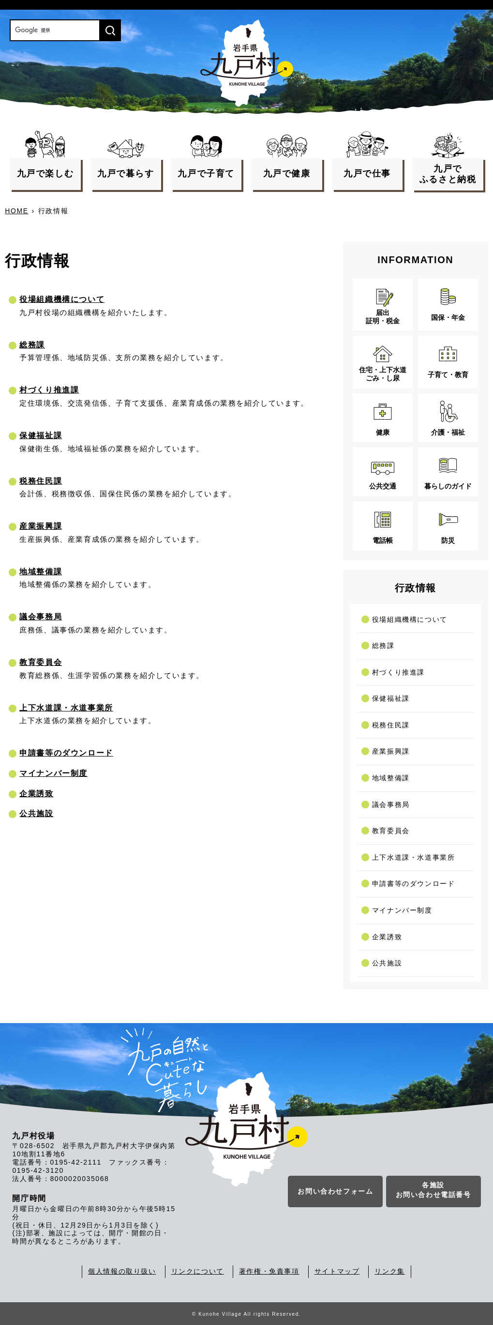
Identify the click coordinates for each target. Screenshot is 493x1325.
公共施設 (36, 813)
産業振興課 (40, 526)
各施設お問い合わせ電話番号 (433, 1190)
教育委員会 (40, 662)
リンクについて (197, 1271)
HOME (16, 211)
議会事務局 (40, 617)
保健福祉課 (40, 435)
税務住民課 (40, 481)
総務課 (32, 345)
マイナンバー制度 (53, 773)
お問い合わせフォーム (335, 1192)
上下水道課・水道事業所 (66, 708)
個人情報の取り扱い (122, 1271)
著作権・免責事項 (269, 1271)
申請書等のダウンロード (66, 753)
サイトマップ (337, 1271)
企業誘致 (36, 793)
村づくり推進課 (49, 390)
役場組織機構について (62, 299)
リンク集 (389, 1271)
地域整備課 (40, 572)
